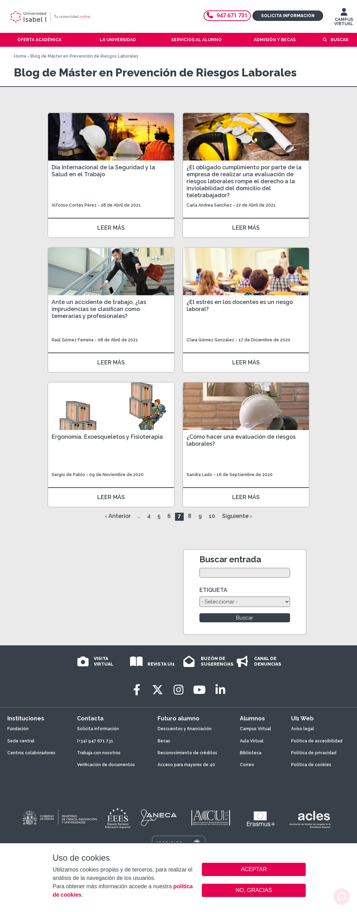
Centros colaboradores (31, 752)
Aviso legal (302, 728)
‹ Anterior (118, 516)
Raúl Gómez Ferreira (72, 340)
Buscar (339, 39)
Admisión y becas (275, 39)
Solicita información (287, 15)
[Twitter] (157, 689)
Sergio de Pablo (68, 474)
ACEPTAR (254, 869)
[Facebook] (136, 689)
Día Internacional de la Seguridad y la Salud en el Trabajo (103, 171)
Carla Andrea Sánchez (209, 205)
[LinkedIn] (220, 689)
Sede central (21, 741)
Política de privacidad (313, 752)
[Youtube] (199, 689)
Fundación (18, 728)
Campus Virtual (255, 728)
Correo (247, 764)
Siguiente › (237, 516)
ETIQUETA (213, 590)
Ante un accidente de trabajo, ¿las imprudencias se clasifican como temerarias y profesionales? (99, 309)
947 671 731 (227, 15)
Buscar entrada (230, 559)
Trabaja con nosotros (99, 752)
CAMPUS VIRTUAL (343, 18)
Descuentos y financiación (185, 728)
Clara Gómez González (210, 340)
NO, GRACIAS (254, 890)
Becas (164, 741)
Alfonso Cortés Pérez (74, 205)
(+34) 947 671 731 (95, 741)
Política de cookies (311, 764)
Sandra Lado (199, 474)
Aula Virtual (252, 741)
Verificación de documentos (106, 764)
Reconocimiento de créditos (187, 752)
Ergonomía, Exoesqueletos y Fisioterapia (107, 436)
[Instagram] (178, 689)
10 (212, 516)
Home (20, 56)
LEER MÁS (111, 227)
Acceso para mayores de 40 (186, 764)
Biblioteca (250, 752)
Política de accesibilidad (316, 741)
